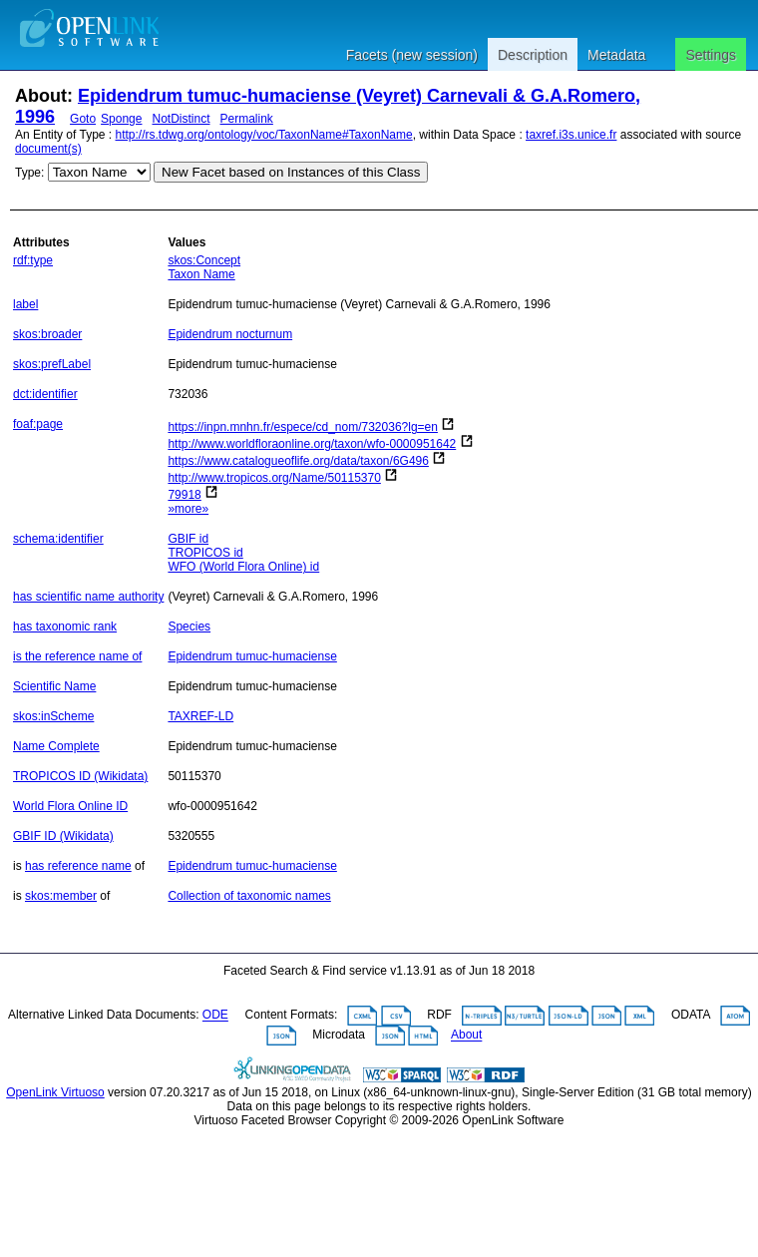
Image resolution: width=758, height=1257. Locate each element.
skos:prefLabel (52, 364)
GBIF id (188, 539)
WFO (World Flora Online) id (243, 567)
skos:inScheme (53, 716)
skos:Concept (204, 260)
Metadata (616, 55)
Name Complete (56, 746)
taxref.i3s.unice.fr (571, 135)
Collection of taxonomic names (249, 896)
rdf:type (33, 260)
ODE (215, 1016)
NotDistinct (180, 119)
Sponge (121, 119)
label (25, 304)
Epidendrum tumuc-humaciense (252, 656)
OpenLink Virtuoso (55, 1092)
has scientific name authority (88, 597)
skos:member (61, 896)
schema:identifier (58, 539)
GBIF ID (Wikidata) (63, 836)
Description (533, 55)
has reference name (78, 866)
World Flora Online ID (70, 806)
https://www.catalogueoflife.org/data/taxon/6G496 (298, 461)
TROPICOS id (205, 553)
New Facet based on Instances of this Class (291, 172)
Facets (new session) (412, 55)
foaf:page (38, 424)
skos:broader (47, 334)
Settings (710, 55)
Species (189, 626)
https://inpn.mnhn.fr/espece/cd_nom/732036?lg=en (303, 427)
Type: (29, 173)
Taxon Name (201, 274)
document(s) (48, 149)
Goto (83, 119)
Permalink (246, 119)
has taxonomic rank (65, 626)
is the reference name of (77, 656)
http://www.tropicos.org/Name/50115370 (274, 478)
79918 (184, 495)
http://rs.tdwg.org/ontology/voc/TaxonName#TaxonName (264, 135)
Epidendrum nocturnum (230, 334)
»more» (188, 509)
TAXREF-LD (200, 716)
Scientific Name (54, 686)
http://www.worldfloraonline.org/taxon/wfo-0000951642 (312, 444)
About (466, 1036)
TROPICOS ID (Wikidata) (80, 776)
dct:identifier (45, 394)
